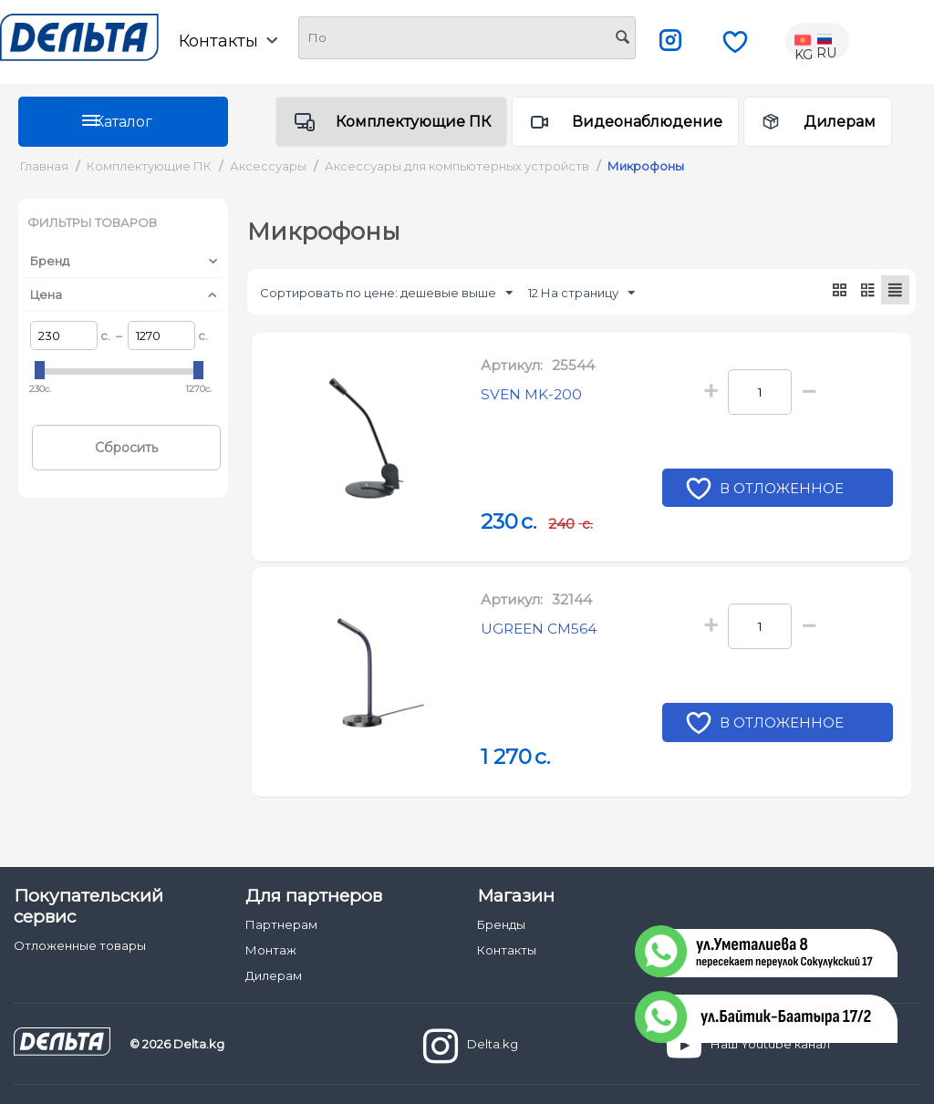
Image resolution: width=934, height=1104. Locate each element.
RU (826, 41)
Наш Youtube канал (748, 1045)
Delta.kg (470, 1045)
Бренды (501, 924)
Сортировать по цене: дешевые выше (386, 293)
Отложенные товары (80, 945)
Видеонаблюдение (647, 121)
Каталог (123, 121)
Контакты (228, 41)
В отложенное (784, 491)
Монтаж (270, 950)
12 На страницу (581, 293)
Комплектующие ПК (413, 121)
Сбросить (126, 447)
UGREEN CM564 (548, 631)
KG (804, 41)
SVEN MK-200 (538, 397)
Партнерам (281, 924)
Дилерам (840, 121)
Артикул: (512, 366)
